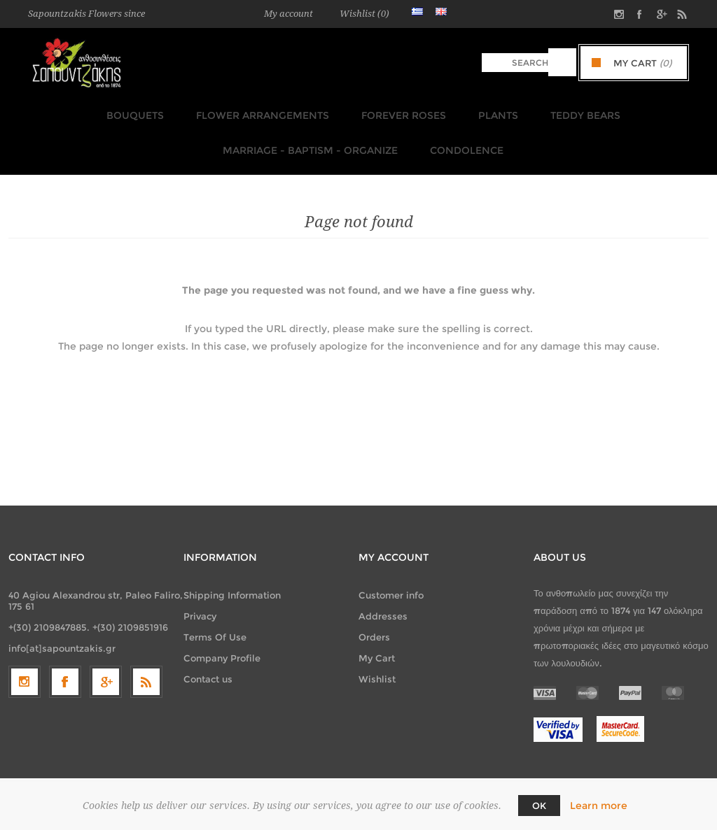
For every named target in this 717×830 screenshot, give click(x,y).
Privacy (199, 599)
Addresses (383, 599)
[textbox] (515, 62)
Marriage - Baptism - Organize (308, 137)
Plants (489, 111)
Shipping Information (232, 578)
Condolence (460, 137)
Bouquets (138, 111)
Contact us (207, 662)
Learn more (598, 805)
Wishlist (377, 662)
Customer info (391, 578)
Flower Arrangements (261, 111)
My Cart (376, 641)
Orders (374, 620)
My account (288, 13)
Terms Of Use (214, 620)
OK (539, 805)
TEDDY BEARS (572, 111)
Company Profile (221, 641)
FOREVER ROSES (398, 111)
